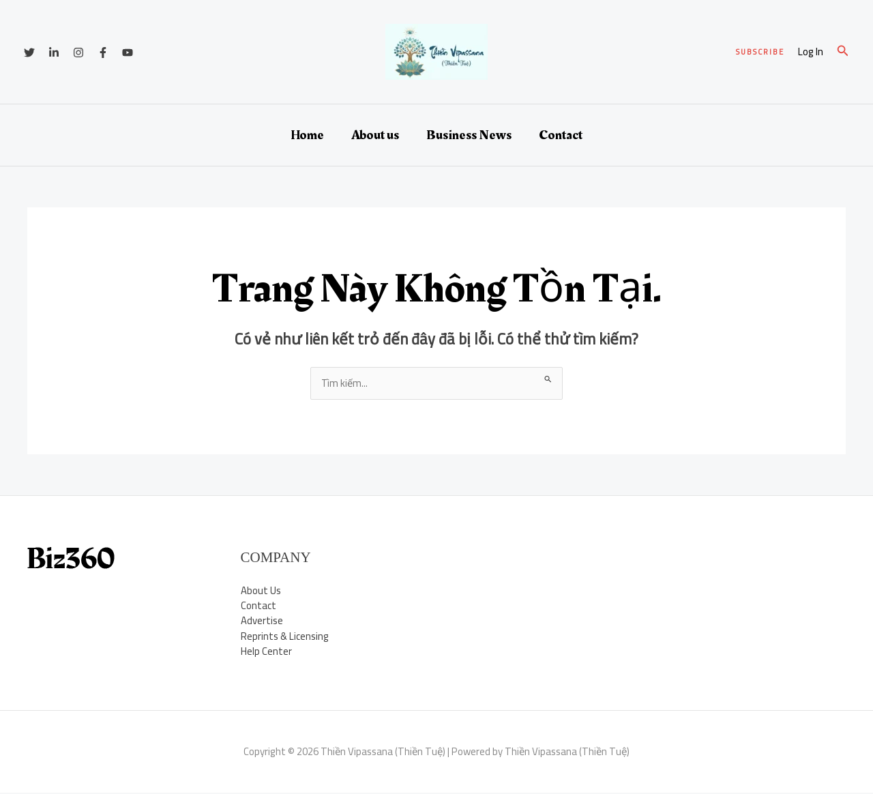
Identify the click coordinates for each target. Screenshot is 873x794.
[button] (760, 52)
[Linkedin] (53, 52)
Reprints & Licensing (285, 637)
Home (307, 135)
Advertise (262, 621)
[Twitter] (29, 52)
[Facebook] (103, 52)
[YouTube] (127, 52)
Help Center (266, 652)
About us (375, 135)
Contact (560, 135)
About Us (261, 590)
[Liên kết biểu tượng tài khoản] (810, 52)
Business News (469, 135)
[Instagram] (78, 52)
